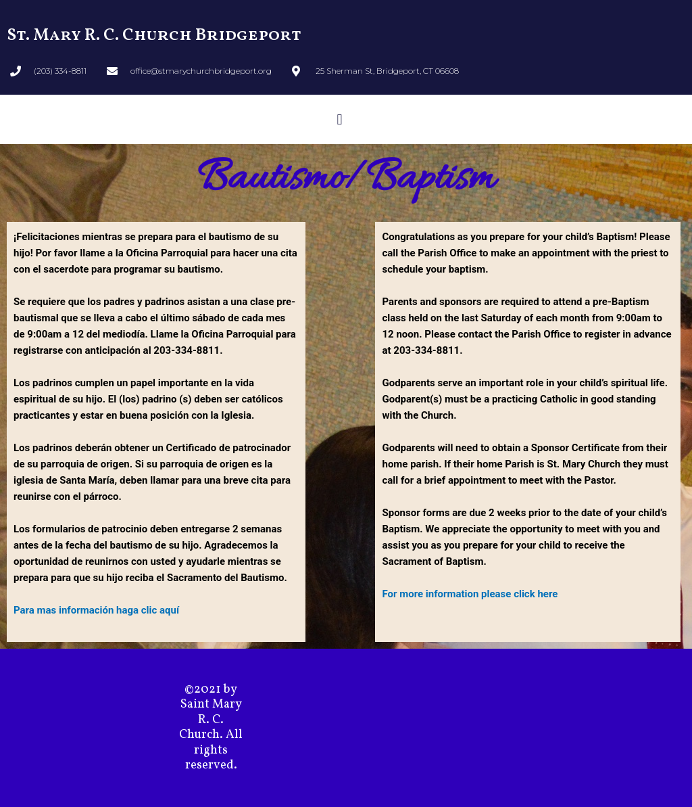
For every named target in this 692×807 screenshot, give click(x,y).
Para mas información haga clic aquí (96, 610)
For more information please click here (470, 594)
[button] (339, 119)
